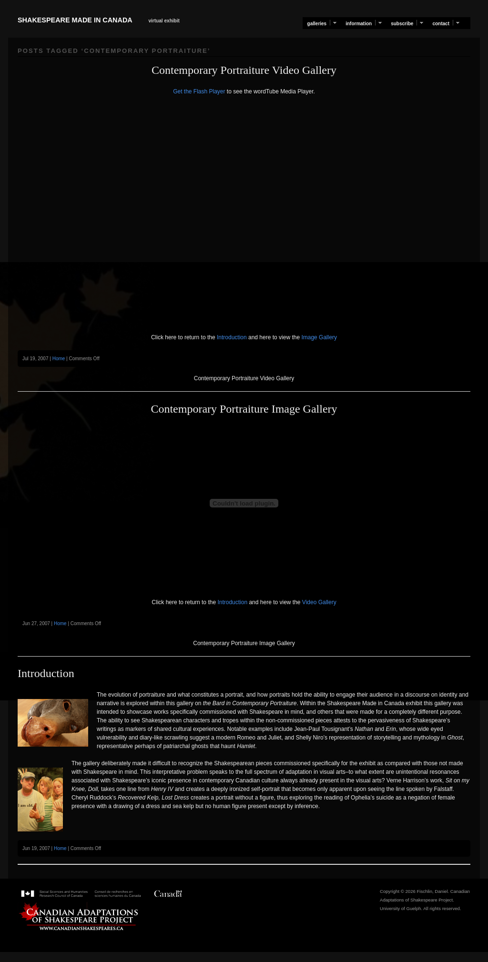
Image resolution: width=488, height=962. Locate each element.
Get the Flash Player (199, 91)
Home (58, 358)
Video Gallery (318, 602)
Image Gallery (318, 337)
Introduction (231, 337)
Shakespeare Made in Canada (75, 20)
